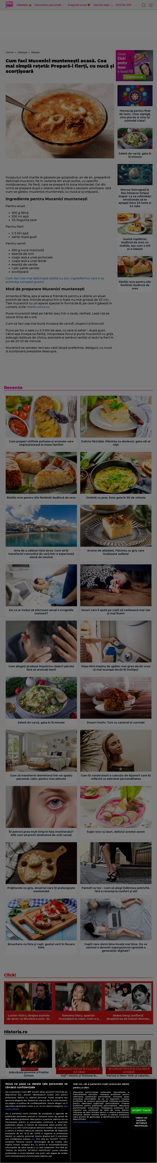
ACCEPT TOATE (141, 1110)
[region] (78, 1121)
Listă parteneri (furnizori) (86, 1122)
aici (33, 1139)
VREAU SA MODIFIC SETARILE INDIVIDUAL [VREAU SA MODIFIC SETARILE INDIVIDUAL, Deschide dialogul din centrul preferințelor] (141, 1121)
